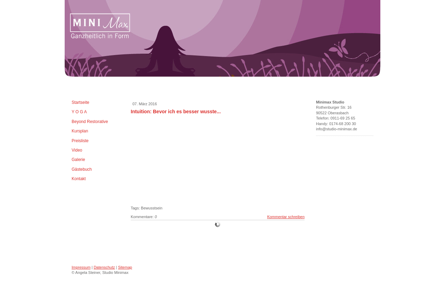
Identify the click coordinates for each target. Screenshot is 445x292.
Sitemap (125, 267)
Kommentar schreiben (286, 217)
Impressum (81, 267)
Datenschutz (104, 267)
